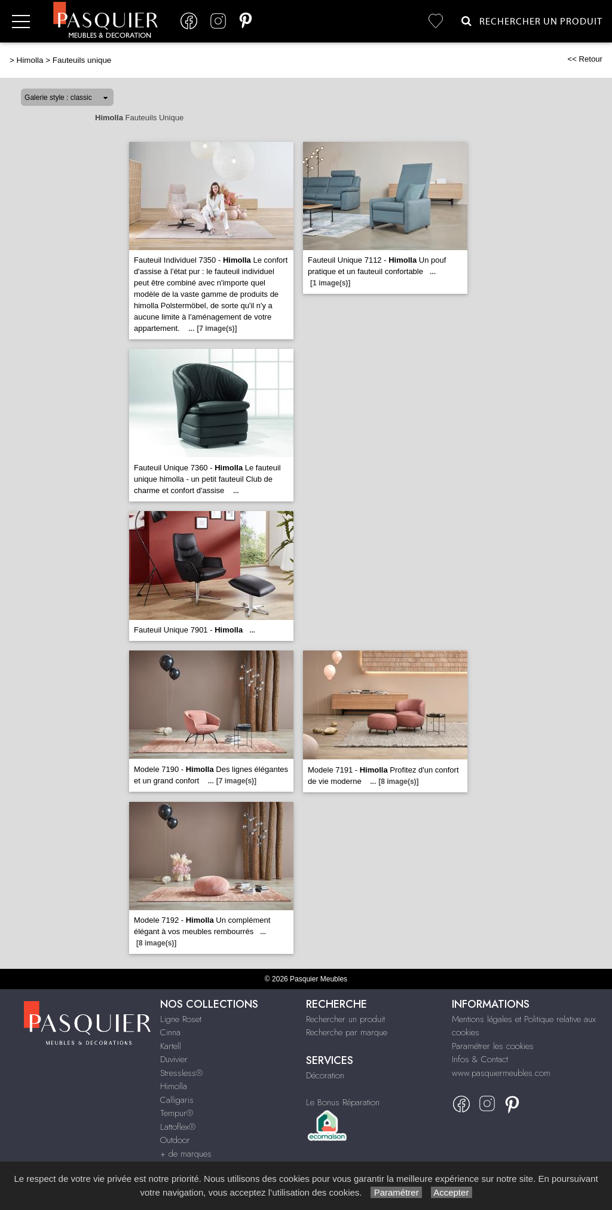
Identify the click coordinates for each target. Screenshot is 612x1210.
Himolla (30, 60)
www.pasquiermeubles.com (501, 1073)
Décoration (325, 1075)
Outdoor (175, 1140)
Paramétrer (396, 1192)
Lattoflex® (177, 1126)
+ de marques (186, 1153)
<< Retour (584, 58)
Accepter (452, 1192)
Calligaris (177, 1099)
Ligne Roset (180, 1019)
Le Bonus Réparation (343, 1102)
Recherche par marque (346, 1032)
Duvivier (174, 1059)
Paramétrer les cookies (493, 1046)
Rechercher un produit (345, 1019)
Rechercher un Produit (531, 21)
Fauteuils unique (82, 60)
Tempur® (176, 1113)
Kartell (170, 1046)
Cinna (170, 1032)
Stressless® (181, 1073)
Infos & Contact (480, 1059)
